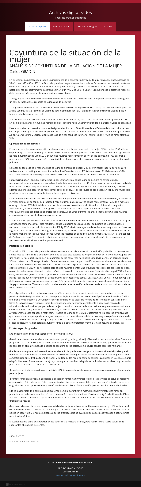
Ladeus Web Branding (17, 484)
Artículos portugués (87, 26)
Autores (108, 26)
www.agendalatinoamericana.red (70, 475)
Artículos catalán (61, 26)
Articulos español (37, 26)
